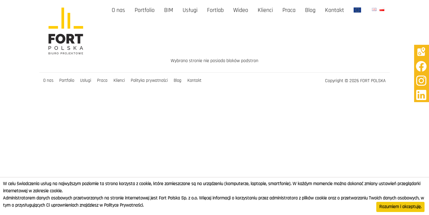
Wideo (240, 10)
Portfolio (145, 10)
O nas (118, 10)
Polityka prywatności (149, 80)
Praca (289, 10)
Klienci (265, 10)
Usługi (190, 10)
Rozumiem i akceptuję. (400, 207)
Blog (310, 10)
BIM (168, 10)
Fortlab (215, 10)
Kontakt (334, 10)
